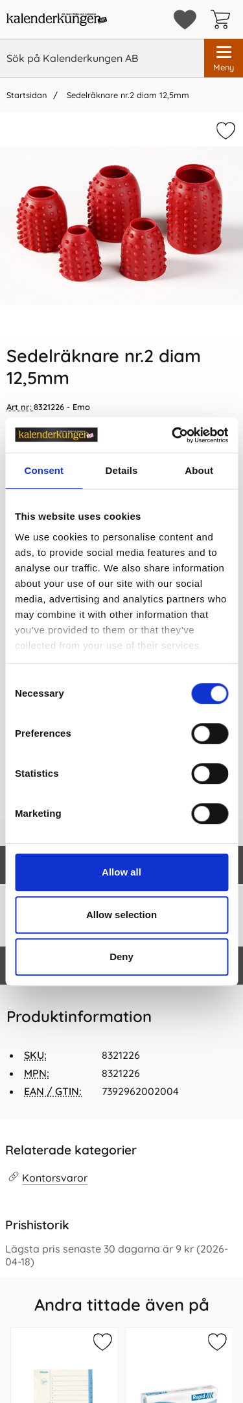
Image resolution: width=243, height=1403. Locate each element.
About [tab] (199, 470)
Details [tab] (122, 470)
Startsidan (26, 95)
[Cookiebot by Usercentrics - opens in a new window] (173, 435)
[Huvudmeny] (223, 58)
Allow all (121, 871)
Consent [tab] (44, 470)
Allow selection (121, 914)
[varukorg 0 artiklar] (223, 19)
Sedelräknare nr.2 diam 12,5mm (126, 95)
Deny (121, 956)
